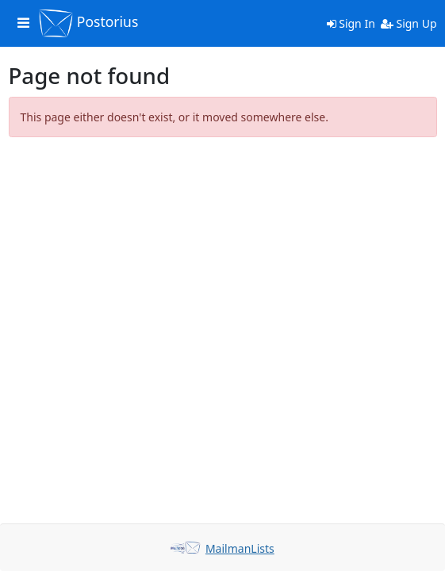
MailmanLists (239, 548)
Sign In (351, 23)
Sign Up (409, 23)
